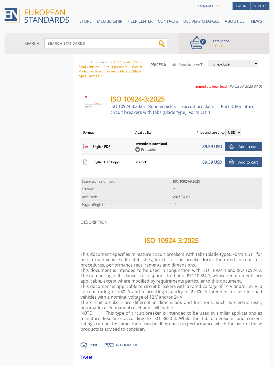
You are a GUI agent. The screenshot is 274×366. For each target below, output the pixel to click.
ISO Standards (97, 62)
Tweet (87, 357)
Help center (140, 21)
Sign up (260, 6)
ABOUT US (235, 21)
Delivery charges (201, 21)
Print (93, 344)
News (256, 21)
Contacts (168, 21)
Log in (241, 6)
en (218, 6)
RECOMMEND (127, 344)
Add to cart (248, 146)
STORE (85, 21)
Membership (109, 21)
